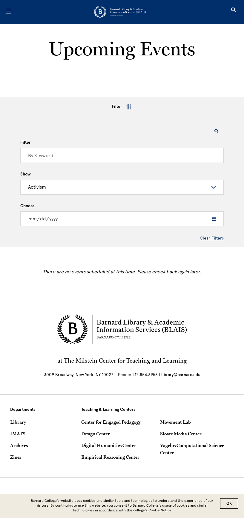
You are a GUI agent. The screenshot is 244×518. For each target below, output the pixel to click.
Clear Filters (212, 238)
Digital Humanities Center (108, 445)
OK (229, 503)
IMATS (17, 434)
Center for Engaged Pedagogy (111, 422)
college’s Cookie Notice (152, 510)
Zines (15, 457)
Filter (122, 106)
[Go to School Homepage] (120, 12)
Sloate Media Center (181, 434)
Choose (27, 206)
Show (25, 174)
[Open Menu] (8, 12)
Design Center (95, 434)
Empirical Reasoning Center (110, 457)
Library (18, 422)
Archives (19, 445)
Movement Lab (175, 422)
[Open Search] (233, 11)
